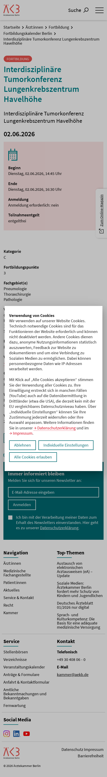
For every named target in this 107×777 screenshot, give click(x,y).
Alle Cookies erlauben (33, 457)
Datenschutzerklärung (56, 428)
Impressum (22, 433)
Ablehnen (22, 445)
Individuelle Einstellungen (65, 445)
